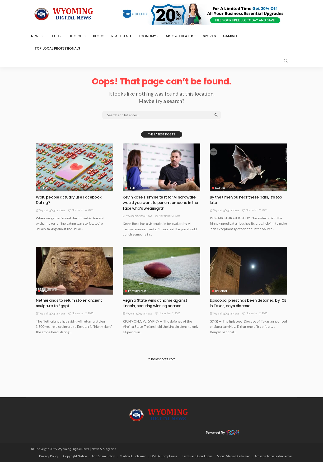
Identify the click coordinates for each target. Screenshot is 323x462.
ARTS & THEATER (179, 36)
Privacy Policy (48, 456)
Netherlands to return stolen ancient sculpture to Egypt (71, 302)
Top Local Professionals (57, 48)
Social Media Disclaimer (233, 456)
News (35, 36)
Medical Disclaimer (133, 456)
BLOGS (98, 36)
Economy (147, 36)
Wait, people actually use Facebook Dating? (70, 199)
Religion (221, 291)
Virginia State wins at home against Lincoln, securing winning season (157, 302)
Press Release (137, 291)
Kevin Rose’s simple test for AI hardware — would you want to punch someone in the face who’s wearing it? (160, 202)
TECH (54, 36)
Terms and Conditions (197, 456)
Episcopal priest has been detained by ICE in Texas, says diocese (247, 302)
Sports (209, 36)
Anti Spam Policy (103, 456)
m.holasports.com (161, 358)
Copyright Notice (75, 456)
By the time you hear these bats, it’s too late (245, 199)
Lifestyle (76, 36)
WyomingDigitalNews (52, 210)
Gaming (230, 36)
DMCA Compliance (163, 456)
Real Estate (121, 36)
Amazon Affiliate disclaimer (273, 456)
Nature (220, 188)
